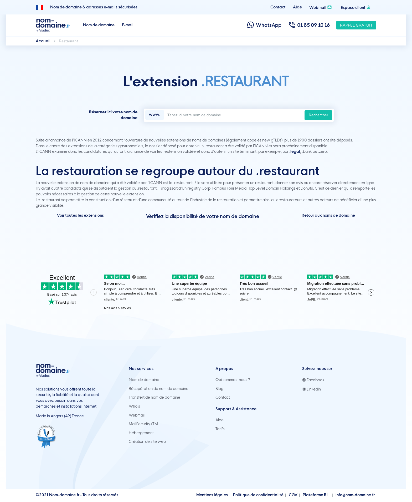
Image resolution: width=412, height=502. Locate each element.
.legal (294, 151)
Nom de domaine (99, 25)
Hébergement (141, 432)
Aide (297, 7)
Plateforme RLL (316, 495)
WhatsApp (263, 25)
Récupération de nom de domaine (158, 388)
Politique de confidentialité (258, 495)
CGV (293, 495)
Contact (278, 7)
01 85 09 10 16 (309, 25)
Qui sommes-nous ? (232, 379)
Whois (134, 406)
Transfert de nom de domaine (154, 397)
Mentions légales (212, 495)
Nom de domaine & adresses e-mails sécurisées (93, 7)
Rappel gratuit (356, 25)
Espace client (356, 7)
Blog (219, 388)
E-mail (127, 25)
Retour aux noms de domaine (328, 215)
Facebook (313, 380)
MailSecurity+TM (143, 424)
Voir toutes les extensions (80, 215)
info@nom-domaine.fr (355, 495)
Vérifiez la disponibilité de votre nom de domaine (202, 216)
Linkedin (311, 389)
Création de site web (147, 441)
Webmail (320, 7)
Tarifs (220, 429)
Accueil (43, 40)
